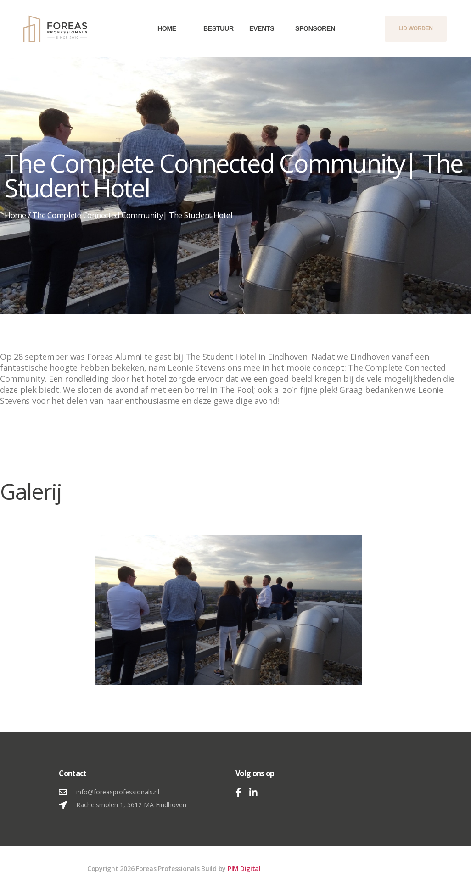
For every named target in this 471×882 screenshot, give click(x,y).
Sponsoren (304, 28)
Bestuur (212, 28)
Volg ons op (255, 773)
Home (166, 28)
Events (258, 28)
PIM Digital (244, 868)
